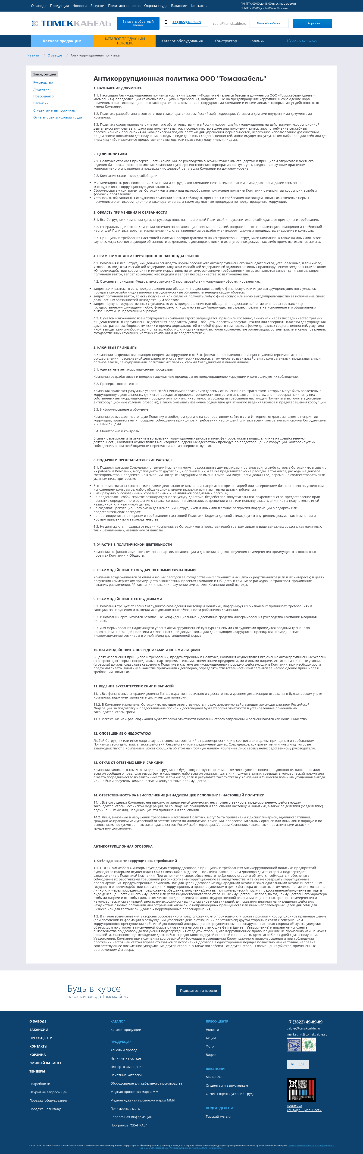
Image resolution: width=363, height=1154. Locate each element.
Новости (79, 5)
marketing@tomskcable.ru (307, 1034)
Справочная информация (131, 1117)
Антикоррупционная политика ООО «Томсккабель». (196, 1147)
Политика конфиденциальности (304, 1108)
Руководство (43, 82)
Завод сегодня (44, 74)
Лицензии (41, 89)
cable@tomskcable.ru (229, 23)
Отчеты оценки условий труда (57, 117)
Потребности (39, 1084)
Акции (211, 1038)
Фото (210, 1046)
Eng (301, 1064)
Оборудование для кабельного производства (146, 1083)
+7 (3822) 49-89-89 (186, 22)
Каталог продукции (125, 1030)
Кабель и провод (123, 1050)
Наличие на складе (125, 1058)
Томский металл (218, 1116)
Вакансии (179, 5)
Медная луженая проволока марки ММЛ (142, 1100)
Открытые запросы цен (48, 1092)
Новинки (257, 41)
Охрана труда (155, 5)
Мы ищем (214, 1077)
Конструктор (225, 41)
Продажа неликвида (45, 1109)
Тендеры (37, 1071)
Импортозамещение (126, 1067)
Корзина (307, 23)
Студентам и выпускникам (54, 110)
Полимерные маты (125, 1108)
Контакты (199, 5)
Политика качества (124, 5)
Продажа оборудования (48, 1100)
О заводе (38, 5)
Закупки (97, 5)
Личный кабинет (269, 23)
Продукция (59, 5)
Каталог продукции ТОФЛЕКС (125, 41)
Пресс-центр (43, 96)
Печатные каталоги (126, 1075)
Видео (211, 1055)
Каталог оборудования (182, 41)
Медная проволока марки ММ (134, 1092)
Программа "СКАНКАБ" (128, 1125)
